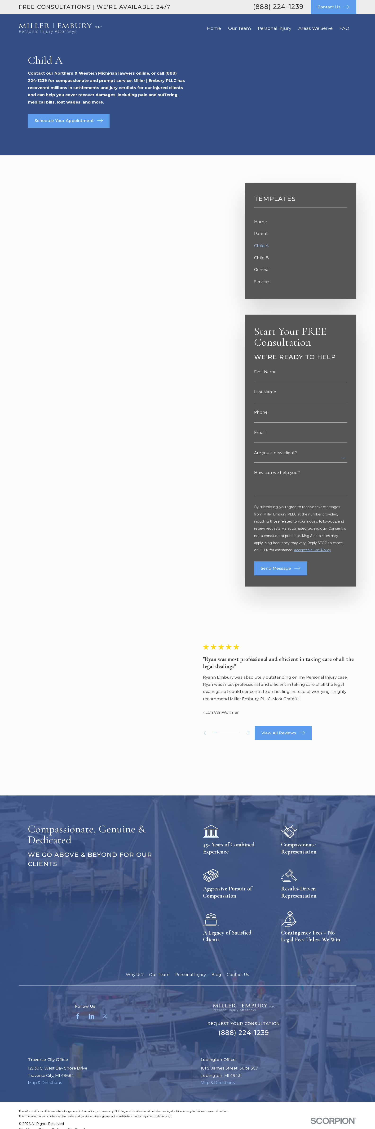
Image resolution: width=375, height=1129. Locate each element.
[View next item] (249, 705)
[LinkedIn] (91, 960)
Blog (216, 919)
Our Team (159, 919)
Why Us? (135, 919)
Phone (261, 412)
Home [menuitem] (214, 28)
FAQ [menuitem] (344, 28)
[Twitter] (105, 960)
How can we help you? (277, 473)
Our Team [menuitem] (239, 28)
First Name (265, 372)
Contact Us (238, 919)
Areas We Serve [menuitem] (315, 28)
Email (260, 433)
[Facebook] (78, 960)
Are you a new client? (275, 453)
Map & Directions (45, 1027)
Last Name (265, 392)
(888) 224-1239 (278, 7)
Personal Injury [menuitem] (274, 28)
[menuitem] (300, 222)
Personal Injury (190, 919)
